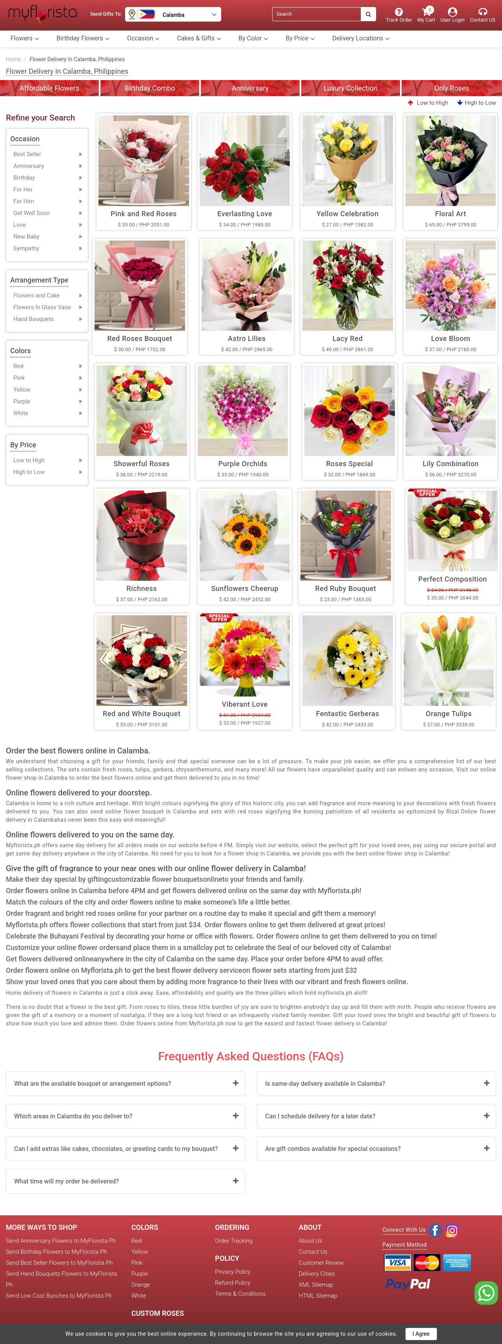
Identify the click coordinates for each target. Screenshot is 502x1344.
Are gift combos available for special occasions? (333, 1149)
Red (18, 366)
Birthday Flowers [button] (83, 38)
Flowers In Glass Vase (42, 307)
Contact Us (313, 1251)
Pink (19, 377)
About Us (310, 1240)
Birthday (24, 177)
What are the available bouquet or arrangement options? (92, 1083)
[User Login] (452, 15)
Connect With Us (404, 1230)
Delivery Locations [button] (361, 38)
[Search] (316, 14)
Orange (140, 1284)
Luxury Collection (351, 88)
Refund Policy (232, 1282)
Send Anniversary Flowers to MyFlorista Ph (61, 1240)
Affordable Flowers (49, 88)
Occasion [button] (143, 38)
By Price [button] (300, 38)
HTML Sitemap (318, 1295)
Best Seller (27, 154)
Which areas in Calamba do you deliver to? (73, 1116)
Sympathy (26, 248)
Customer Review (321, 1262)
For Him (23, 201)
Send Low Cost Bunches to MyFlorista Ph (59, 1295)
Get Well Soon (31, 213)
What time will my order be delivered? (66, 1181)
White (20, 413)
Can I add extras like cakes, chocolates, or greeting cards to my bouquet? (116, 1149)
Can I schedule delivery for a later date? (320, 1116)
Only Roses (451, 88)
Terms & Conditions (240, 1293)
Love (19, 224)
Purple (21, 401)
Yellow (22, 389)
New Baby (26, 236)
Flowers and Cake (36, 295)
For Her (23, 189)
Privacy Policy (232, 1271)
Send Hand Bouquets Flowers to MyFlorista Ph (61, 1279)
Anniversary (250, 88)
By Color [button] (253, 38)
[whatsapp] (486, 1292)
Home (13, 59)
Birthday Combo (150, 88)
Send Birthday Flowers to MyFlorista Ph (56, 1251)
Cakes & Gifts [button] (199, 38)
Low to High (428, 102)
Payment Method (404, 1245)
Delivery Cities (317, 1273)
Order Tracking (234, 1240)
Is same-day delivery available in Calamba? (325, 1083)
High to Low (476, 102)
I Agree (421, 1334)
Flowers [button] (25, 38)
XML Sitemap (316, 1284)
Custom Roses (157, 1313)
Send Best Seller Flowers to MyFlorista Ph (59, 1262)
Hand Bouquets (33, 319)
